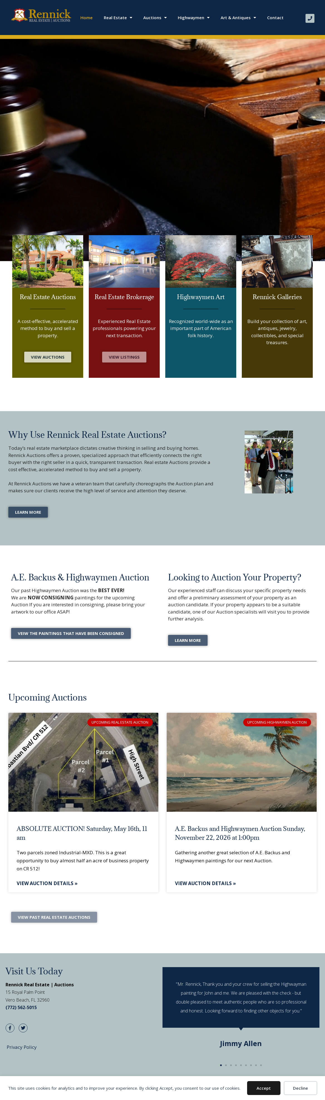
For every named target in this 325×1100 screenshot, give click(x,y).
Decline (300, 1088)
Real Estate (118, 18)
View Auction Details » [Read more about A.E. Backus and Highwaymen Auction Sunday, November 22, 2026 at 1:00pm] (205, 883)
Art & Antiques (238, 18)
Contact (275, 17)
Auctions (155, 18)
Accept (264, 1088)
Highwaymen (194, 18)
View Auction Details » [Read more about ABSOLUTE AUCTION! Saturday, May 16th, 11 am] (47, 883)
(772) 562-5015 (21, 1007)
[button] (221, 1065)
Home (86, 17)
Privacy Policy (22, 1047)
